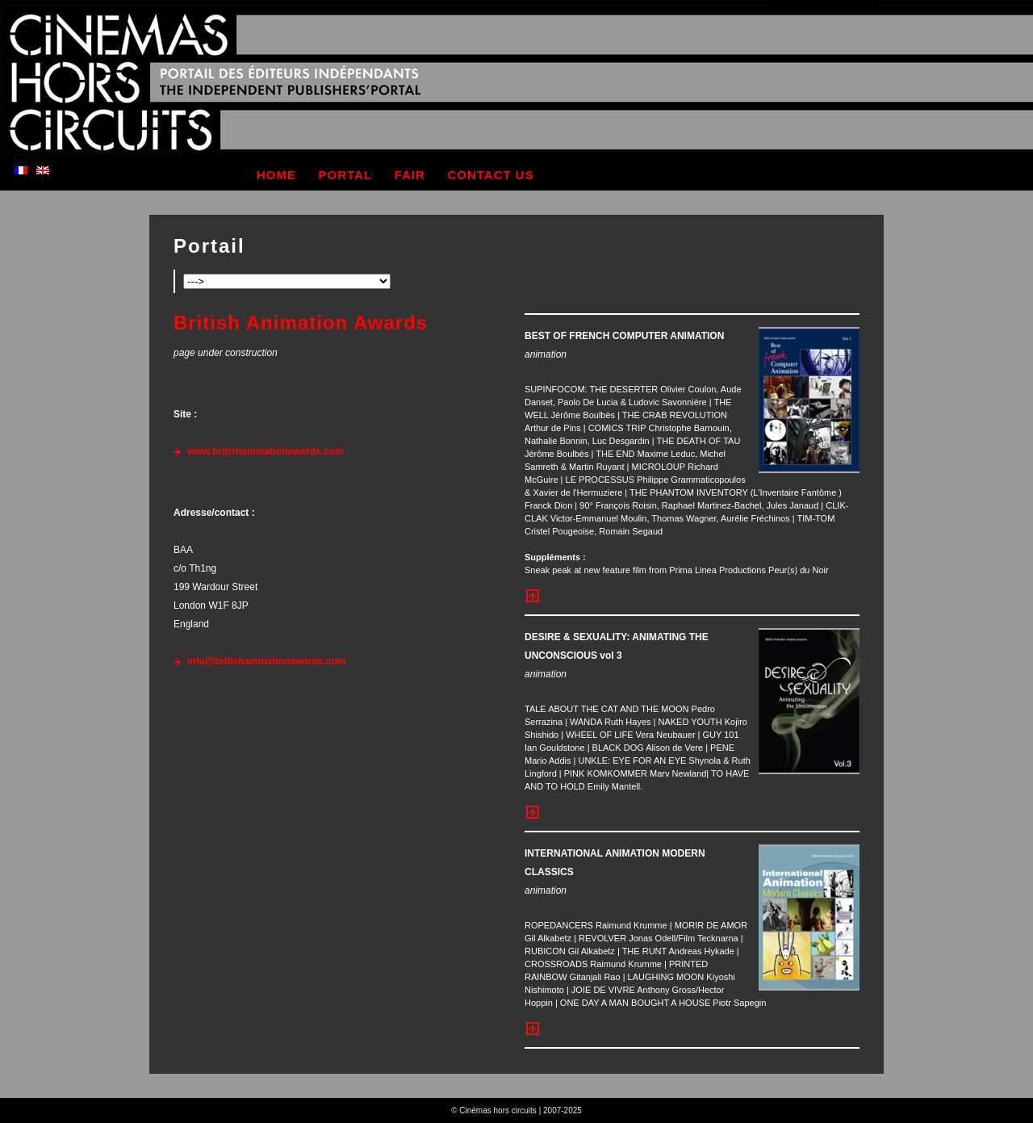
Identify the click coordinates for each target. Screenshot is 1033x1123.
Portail (209, 246)
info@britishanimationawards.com (266, 661)
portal (346, 175)
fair (410, 175)
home (276, 175)
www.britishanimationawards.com (265, 451)
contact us (490, 175)
